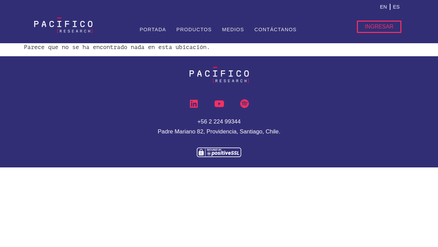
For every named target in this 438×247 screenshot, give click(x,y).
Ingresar (379, 27)
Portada (153, 29)
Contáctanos (275, 29)
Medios (233, 29)
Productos (193, 29)
